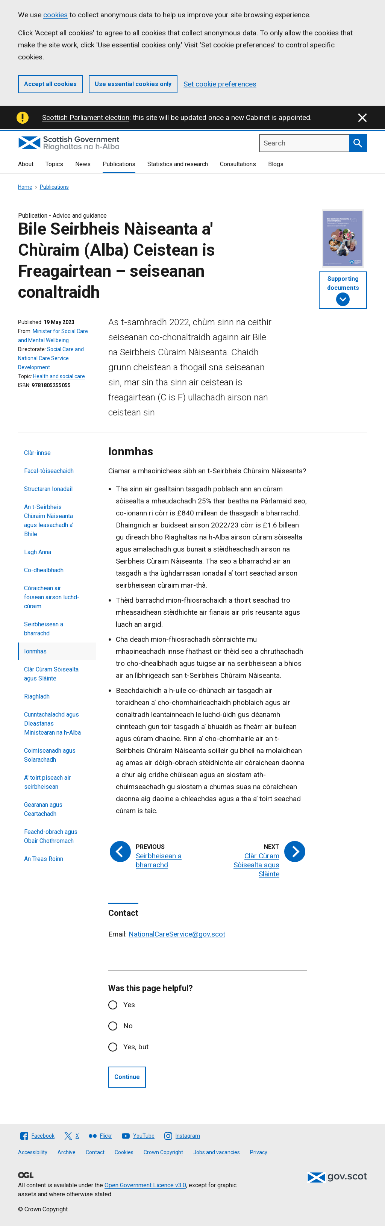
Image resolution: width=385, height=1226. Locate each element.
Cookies (124, 1152)
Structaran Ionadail (48, 489)
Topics (54, 164)
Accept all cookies (50, 84)
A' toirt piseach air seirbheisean (47, 782)
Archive (67, 1152)
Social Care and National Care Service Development (51, 358)
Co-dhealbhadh (44, 570)
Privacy (258, 1152)
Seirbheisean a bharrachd (43, 629)
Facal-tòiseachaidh (49, 470)
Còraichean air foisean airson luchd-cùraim (51, 597)
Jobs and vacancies (216, 1152)
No (128, 1025)
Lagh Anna (37, 552)
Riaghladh (37, 696)
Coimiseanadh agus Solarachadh (50, 755)
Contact (95, 1152)
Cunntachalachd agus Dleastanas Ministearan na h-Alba (52, 723)
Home (25, 187)
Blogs (275, 164)
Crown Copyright (163, 1152)
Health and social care (59, 376)
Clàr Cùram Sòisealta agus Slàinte (51, 674)
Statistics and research (177, 164)
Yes (129, 1004)
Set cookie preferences (219, 84)
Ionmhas (35, 651)
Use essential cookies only (133, 84)
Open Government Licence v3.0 (145, 1185)
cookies (55, 15)
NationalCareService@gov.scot (177, 934)
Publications (119, 164)
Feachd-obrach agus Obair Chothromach (50, 836)
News (83, 164)
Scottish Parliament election (85, 117)
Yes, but (136, 1047)
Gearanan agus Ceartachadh (43, 809)
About (25, 164)
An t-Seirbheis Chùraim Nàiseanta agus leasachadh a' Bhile (48, 520)
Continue (127, 1077)
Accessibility (32, 1152)
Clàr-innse (37, 452)
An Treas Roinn (43, 858)
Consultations (238, 164)
